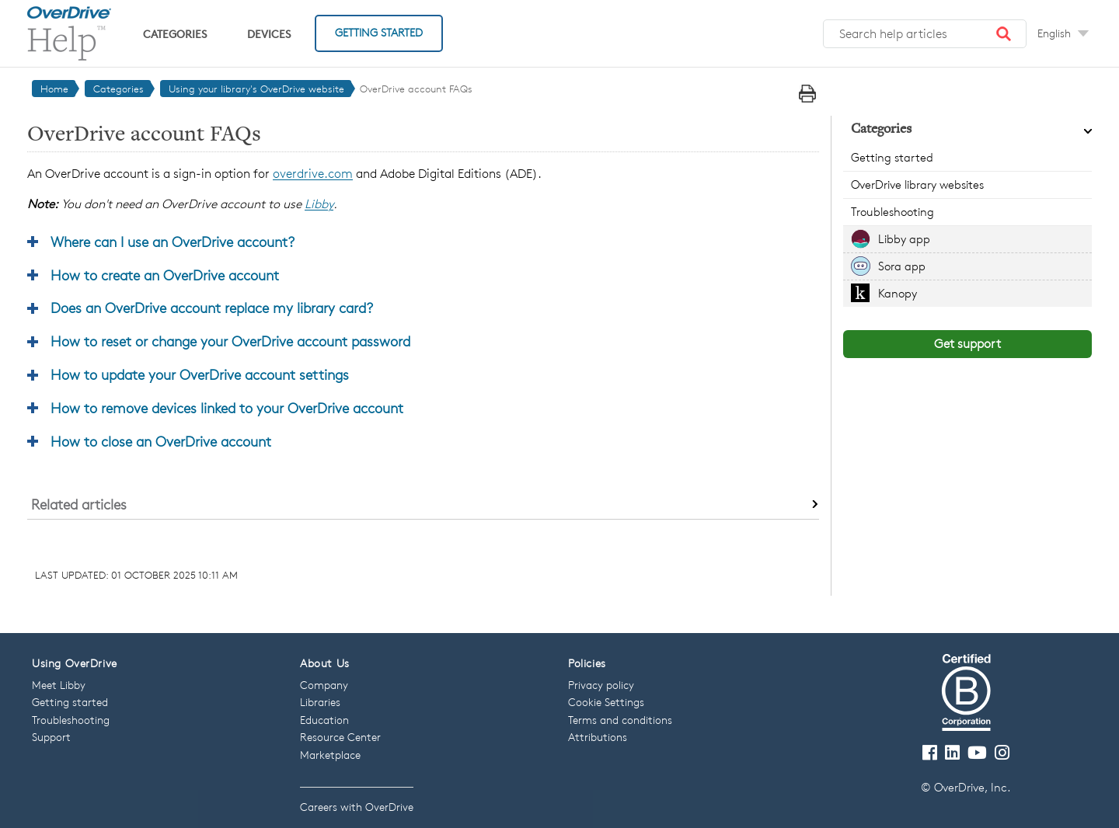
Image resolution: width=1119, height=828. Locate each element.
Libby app (904, 238)
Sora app (902, 266)
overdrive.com (313, 173)
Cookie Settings (606, 701)
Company (324, 684)
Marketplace (330, 754)
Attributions (597, 736)
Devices (269, 33)
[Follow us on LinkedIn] (952, 753)
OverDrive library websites (917, 184)
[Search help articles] (925, 34)
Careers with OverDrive (356, 806)
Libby (319, 204)
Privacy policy (601, 684)
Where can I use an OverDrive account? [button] (173, 241)
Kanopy (897, 293)
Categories (175, 33)
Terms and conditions (620, 719)
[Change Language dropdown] (1063, 33)
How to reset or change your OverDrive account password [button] (230, 341)
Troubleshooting (892, 211)
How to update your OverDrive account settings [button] (200, 374)
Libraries (320, 701)
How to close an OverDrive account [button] (161, 441)
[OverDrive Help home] (69, 33)
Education (324, 719)
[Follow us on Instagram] (1002, 753)
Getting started (892, 157)
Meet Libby (58, 684)
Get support (967, 343)
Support (51, 736)
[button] (1004, 34)
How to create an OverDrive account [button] (165, 275)
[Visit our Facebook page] (930, 753)
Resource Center (340, 736)
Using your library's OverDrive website (256, 88)
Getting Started (379, 32)
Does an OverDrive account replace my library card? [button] (212, 307)
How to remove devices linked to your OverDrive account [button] (227, 407)
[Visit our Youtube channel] (977, 753)
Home (54, 88)
